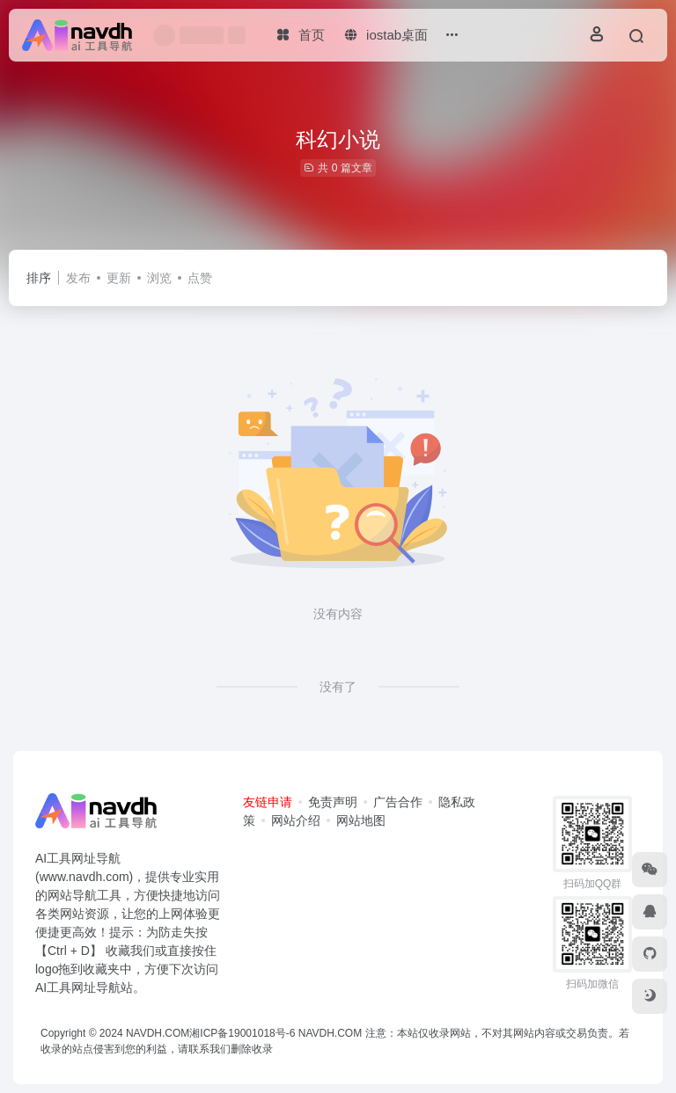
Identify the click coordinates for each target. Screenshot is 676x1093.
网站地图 (361, 820)
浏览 (159, 278)
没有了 (338, 687)
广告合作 (397, 802)
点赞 (199, 278)
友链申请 (267, 802)
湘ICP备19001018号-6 (242, 1033)
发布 (78, 278)
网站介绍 (295, 820)
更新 (119, 278)
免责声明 (332, 802)
